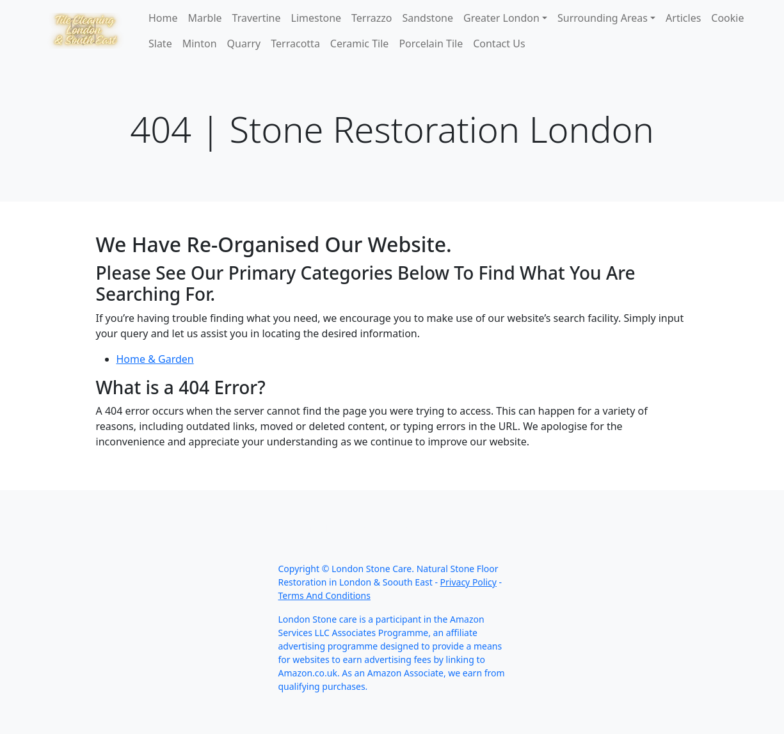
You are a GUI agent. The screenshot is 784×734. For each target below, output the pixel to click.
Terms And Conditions (324, 595)
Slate (160, 43)
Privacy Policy (468, 582)
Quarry (244, 43)
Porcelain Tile (431, 43)
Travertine (256, 18)
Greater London (501, 18)
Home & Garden (155, 359)
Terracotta (295, 43)
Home (163, 18)
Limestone (316, 18)
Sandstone (427, 18)
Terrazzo (371, 18)
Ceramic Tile (359, 43)
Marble (205, 18)
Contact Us (499, 43)
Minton (199, 43)
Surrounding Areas (602, 18)
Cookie (727, 18)
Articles (683, 18)
